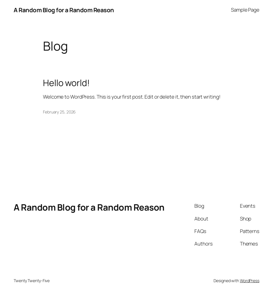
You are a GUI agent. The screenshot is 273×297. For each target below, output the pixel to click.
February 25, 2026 (59, 112)
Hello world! (66, 83)
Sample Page (245, 9)
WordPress (249, 280)
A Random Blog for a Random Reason (64, 10)
